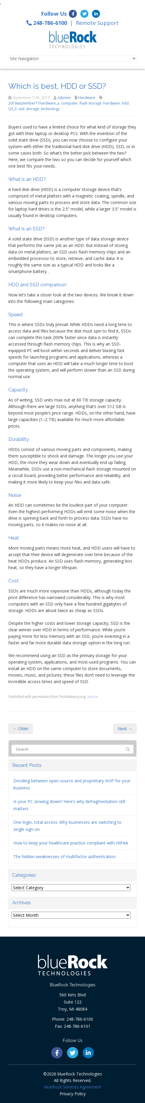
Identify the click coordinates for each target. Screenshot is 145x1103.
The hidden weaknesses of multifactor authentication (64, 856)
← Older (20, 728)
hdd (125, 103)
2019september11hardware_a (33, 103)
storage (32, 108)
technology (50, 108)
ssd (21, 108)
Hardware (86, 97)
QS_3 (12, 108)
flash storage (90, 103)
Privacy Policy (73, 1093)
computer (69, 103)
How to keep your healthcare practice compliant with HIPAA (70, 843)
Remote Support (97, 22)
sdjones (64, 97)
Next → (125, 728)
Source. (93, 696)
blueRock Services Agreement (72, 1087)
